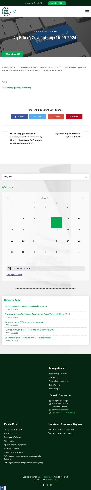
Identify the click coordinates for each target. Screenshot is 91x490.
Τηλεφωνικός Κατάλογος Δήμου (15, 445)
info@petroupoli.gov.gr (60, 410)
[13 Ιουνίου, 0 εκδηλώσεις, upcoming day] (67, 222)
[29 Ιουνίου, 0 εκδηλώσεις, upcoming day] (12, 256)
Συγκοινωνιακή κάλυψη (12, 437)
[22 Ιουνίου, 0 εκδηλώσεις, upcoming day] (12, 245)
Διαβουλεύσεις (54, 385)
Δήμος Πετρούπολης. (46, 477)
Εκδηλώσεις (53, 377)
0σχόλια (53, 31)
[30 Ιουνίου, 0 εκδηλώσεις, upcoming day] (23, 256)
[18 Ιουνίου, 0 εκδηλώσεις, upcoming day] (45, 234)
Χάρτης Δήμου (9, 441)
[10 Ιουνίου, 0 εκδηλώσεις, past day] (34, 222)
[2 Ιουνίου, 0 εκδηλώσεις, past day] (23, 211)
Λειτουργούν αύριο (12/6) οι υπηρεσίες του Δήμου (24, 322)
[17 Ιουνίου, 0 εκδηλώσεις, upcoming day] (34, 234)
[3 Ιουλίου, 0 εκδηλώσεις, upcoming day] (56, 256)
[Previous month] (8, 198)
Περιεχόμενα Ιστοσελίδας (13, 429)
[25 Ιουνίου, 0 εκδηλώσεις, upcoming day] (45, 245)
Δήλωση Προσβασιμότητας (13, 452)
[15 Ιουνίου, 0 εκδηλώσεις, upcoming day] (12, 234)
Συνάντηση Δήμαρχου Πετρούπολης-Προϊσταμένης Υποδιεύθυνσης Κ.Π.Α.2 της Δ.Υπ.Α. (37, 314)
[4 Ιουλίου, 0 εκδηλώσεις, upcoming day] (67, 256)
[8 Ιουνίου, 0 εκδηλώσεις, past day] (12, 222)
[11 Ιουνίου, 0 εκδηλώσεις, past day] (45, 222)
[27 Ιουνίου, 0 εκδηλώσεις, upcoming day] (67, 245)
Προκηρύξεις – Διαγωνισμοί (59, 381)
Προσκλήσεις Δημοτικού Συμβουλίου (61, 429)
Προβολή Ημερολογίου (14, 274)
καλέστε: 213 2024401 (34, 3)
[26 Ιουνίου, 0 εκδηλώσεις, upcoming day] (56, 245)
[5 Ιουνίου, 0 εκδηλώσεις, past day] (56, 211)
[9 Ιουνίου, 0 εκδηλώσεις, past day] (23, 222)
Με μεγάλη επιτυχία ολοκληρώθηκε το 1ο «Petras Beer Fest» (28, 338)
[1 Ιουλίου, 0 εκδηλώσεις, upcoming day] (34, 256)
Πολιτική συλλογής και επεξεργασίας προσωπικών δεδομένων (22, 457)
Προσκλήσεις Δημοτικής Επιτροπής (60, 433)
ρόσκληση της (17, 88)
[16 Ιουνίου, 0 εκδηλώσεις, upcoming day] (23, 234)
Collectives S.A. (51, 480)
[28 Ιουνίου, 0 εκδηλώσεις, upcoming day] (78, 245)
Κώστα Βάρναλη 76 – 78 (61, 403)
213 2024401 (57, 413)
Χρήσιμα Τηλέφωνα (10, 433)
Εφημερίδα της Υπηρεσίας (58, 373)
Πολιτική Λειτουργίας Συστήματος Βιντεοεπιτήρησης (23, 463)
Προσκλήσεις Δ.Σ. (42, 31)
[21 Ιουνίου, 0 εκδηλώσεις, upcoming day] (78, 234)
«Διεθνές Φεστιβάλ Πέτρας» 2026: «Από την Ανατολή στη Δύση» (29, 330)
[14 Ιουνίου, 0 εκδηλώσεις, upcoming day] (78, 222)
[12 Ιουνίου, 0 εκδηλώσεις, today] (56, 222)
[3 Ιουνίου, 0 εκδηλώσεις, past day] (34, 211)
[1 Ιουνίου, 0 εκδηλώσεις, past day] (12, 211)
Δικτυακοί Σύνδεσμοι (11, 448)
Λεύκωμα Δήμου (54, 389)
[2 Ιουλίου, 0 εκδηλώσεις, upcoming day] (45, 256)
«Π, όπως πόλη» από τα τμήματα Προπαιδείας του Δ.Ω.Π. (26, 306)
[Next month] (83, 198)
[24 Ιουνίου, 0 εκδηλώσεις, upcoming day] (34, 245)
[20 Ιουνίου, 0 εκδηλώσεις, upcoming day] (67, 234)
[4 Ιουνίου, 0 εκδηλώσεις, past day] (45, 211)
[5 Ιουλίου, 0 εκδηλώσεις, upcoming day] (78, 256)
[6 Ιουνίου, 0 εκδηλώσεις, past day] (67, 211)
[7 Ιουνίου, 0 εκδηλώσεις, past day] (78, 211)
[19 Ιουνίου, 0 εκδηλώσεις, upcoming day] (56, 234)
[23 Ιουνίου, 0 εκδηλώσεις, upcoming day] (23, 245)
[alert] (46, 268)
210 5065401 (69, 413)
